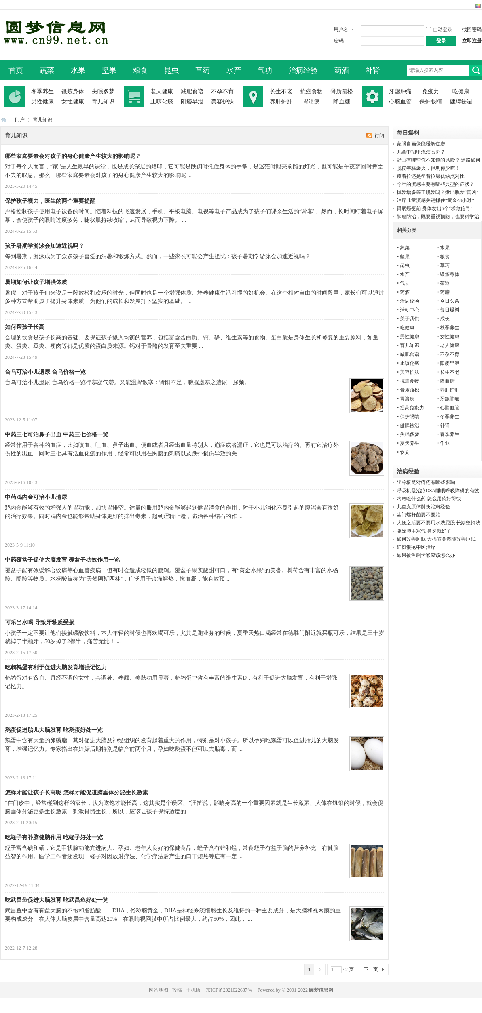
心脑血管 (400, 102)
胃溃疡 (311, 102)
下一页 (371, 969)
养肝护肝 (281, 102)
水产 (233, 70)
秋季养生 (449, 328)
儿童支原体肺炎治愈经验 (423, 507)
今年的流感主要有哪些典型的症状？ (435, 184)
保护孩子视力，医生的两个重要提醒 (50, 201)
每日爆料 (449, 310)
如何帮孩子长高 (24, 327)
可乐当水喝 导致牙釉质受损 (39, 622)
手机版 (193, 990)
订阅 (379, 136)
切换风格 (477, 5)
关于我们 (409, 319)
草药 (202, 70)
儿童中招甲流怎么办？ (421, 152)
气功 (265, 70)
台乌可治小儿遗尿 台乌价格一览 (45, 372)
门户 (20, 119)
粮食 (140, 70)
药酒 (341, 70)
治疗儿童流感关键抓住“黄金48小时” (435, 200)
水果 (78, 70)
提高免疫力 (412, 408)
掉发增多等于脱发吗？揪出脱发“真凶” (438, 192)
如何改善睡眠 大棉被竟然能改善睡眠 (436, 539)
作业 (445, 443)
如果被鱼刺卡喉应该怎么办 (426, 555)
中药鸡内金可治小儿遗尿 (36, 497)
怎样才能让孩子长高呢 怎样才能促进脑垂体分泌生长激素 (76, 793)
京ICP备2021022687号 (229, 990)
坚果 (109, 70)
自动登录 (439, 29)
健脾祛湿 (461, 102)
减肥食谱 (192, 91)
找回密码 (472, 29)
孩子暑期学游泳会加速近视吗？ (44, 246)
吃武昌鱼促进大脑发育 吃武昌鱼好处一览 (56, 900)
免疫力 (430, 91)
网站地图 (158, 990)
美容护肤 (222, 102)
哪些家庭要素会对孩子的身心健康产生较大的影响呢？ (73, 156)
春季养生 (449, 434)
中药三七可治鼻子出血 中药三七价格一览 (56, 435)
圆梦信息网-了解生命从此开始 (3, 120)
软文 (405, 452)
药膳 (445, 292)
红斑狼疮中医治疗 (416, 547)
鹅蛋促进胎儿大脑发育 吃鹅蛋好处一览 (54, 730)
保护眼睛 (430, 102)
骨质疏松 (341, 91)
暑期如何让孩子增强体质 (36, 282)
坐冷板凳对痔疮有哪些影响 (426, 482)
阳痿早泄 (192, 102)
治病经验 (303, 70)
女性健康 (72, 102)
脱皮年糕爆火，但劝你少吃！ (428, 168)
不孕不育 (222, 91)
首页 (15, 70)
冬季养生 (42, 91)
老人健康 (161, 91)
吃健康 (460, 91)
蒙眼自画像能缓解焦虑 (421, 144)
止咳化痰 (161, 102)
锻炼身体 (72, 91)
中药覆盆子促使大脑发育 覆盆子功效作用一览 (62, 560)
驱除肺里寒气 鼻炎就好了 (424, 531)
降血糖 (341, 102)
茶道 (445, 283)
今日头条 (449, 301)
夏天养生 (409, 443)
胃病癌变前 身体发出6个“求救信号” (435, 208)
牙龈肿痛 (400, 91)
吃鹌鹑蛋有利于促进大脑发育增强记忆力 (56, 667)
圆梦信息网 (321, 990)
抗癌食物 (311, 91)
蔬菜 (47, 70)
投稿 (177, 990)
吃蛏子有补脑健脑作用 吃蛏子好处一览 (54, 837)
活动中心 (409, 310)
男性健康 (42, 102)
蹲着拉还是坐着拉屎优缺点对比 (431, 176)
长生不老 (281, 91)
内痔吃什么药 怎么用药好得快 (429, 498)
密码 (339, 41)
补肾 (373, 70)
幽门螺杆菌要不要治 (418, 515)
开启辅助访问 (470, 5)
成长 (445, 319)
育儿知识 (103, 102)
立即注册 (472, 41)
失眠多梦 (103, 91)
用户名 (341, 29)
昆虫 (171, 70)
